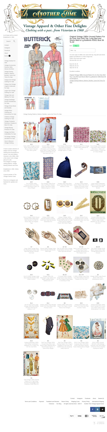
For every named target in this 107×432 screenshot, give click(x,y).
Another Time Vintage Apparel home (94, 404)
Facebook (7, 50)
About (6, 53)
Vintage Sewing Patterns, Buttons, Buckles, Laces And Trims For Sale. (42, 114)
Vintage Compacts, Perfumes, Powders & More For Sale (10, 123)
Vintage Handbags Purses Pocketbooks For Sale (10, 101)
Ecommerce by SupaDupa (100, 423)
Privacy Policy (86, 401)
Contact (7, 45)
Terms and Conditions (31, 401)
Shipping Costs (75, 401)
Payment (41, 401)
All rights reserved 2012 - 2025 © (73, 404)
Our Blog (58, 404)
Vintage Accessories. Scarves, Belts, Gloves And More (10, 67)
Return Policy (65, 401)
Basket (7, 56)
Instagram (7, 48)
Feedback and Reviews (52, 401)
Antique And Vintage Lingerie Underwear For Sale (10, 86)
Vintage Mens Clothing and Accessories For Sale (10, 112)
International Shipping (98, 401)
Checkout (51, 404)
